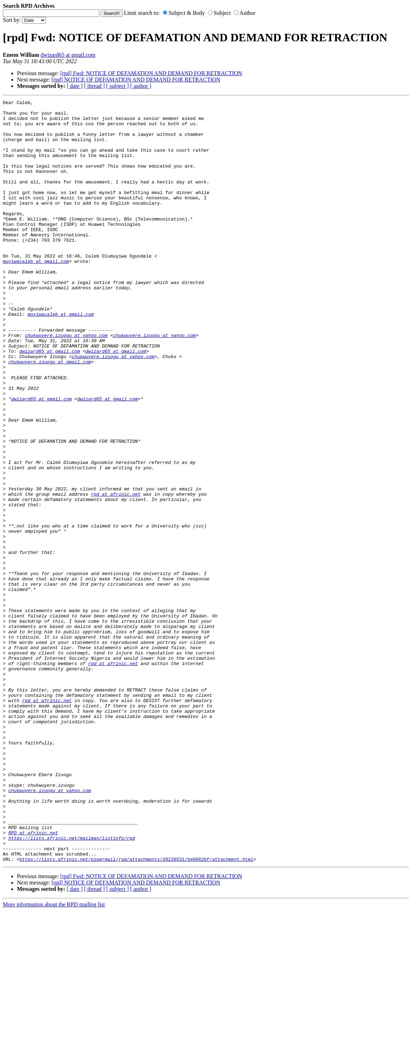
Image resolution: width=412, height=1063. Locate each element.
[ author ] (140, 86)
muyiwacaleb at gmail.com (36, 294)
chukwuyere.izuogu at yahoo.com (66, 383)
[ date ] (75, 86)
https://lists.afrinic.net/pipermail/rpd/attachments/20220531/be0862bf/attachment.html (136, 1011)
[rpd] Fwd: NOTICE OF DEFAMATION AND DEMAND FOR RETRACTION (151, 73)
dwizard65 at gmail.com (68, 55)
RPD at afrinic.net (33, 980)
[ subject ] (117, 86)
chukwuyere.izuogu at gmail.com (49, 414)
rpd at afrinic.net (116, 573)
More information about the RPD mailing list (54, 1057)
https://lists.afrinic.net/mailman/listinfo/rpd (71, 986)
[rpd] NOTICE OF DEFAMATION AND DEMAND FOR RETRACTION (136, 80)
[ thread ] (94, 86)
